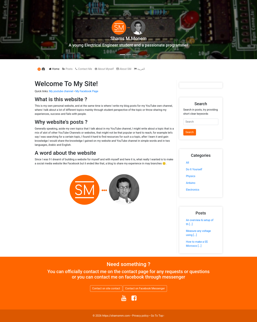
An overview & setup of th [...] (199, 222)
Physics (190, 176)
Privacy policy (140, 315)
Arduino (190, 183)
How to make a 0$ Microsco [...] (197, 243)
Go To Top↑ (157, 315)
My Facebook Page (86, 91)
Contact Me (83, 69)
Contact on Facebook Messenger (145, 288)
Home (54, 69)
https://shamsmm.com (116, 315)
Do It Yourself (194, 169)
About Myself (104, 69)
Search (190, 132)
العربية (139, 69)
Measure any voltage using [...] (198, 233)
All (187, 162)
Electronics (192, 189)
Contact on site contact (106, 288)
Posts (67, 69)
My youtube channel (61, 91)
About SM (123, 69)
